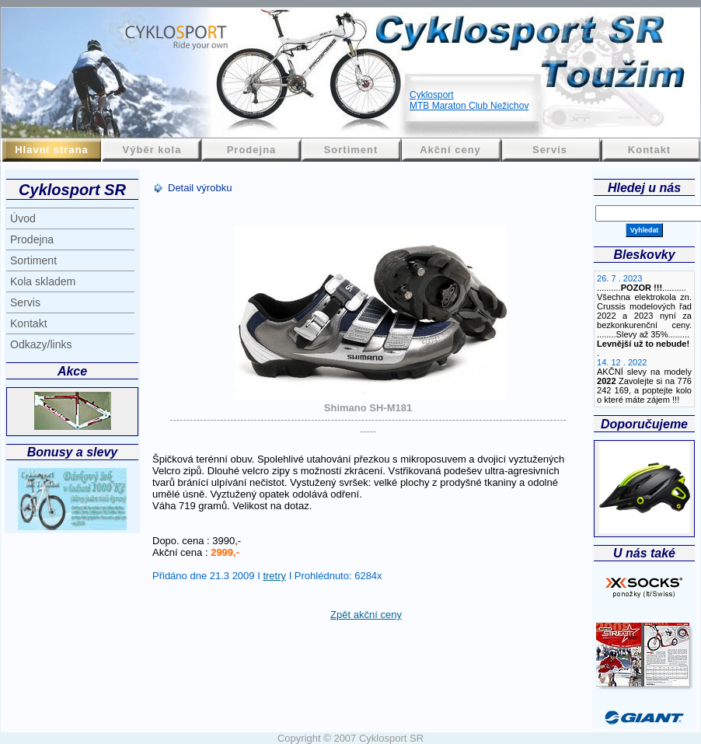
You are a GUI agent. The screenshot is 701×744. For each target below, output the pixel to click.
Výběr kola (152, 149)
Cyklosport (432, 94)
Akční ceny (450, 149)
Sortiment (351, 149)
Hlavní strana (52, 149)
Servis (549, 149)
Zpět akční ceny (366, 614)
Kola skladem (42, 281)
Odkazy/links (41, 344)
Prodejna (252, 149)
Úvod (23, 218)
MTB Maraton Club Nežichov (469, 105)
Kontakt (649, 149)
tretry (274, 576)
